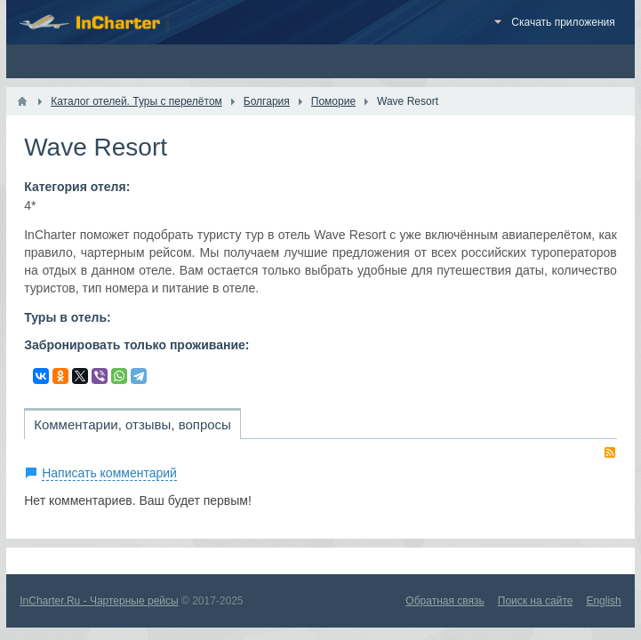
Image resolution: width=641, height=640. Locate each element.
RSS (610, 452)
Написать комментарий (109, 473)
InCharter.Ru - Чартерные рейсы (99, 601)
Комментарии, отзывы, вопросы (132, 424)
